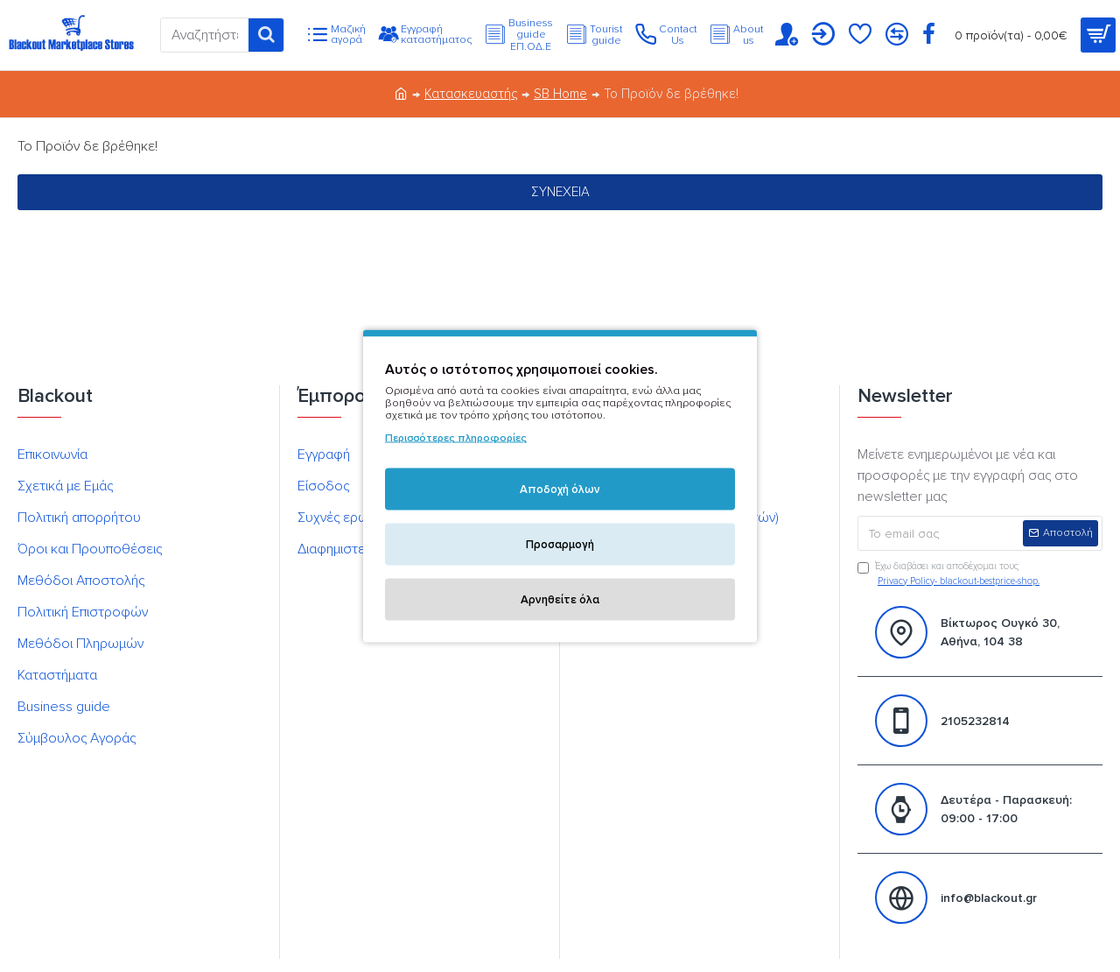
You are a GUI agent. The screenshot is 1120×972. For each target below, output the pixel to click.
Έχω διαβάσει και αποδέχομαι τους (950, 574)
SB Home (560, 94)
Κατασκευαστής (470, 94)
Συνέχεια (560, 192)
